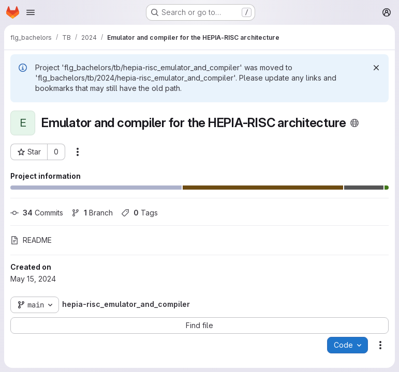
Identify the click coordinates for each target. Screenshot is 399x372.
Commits (36, 212)
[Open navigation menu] (30, 12)
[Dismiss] (376, 67)
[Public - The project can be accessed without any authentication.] (354, 123)
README (31, 240)
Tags (139, 212)
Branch (92, 212)
